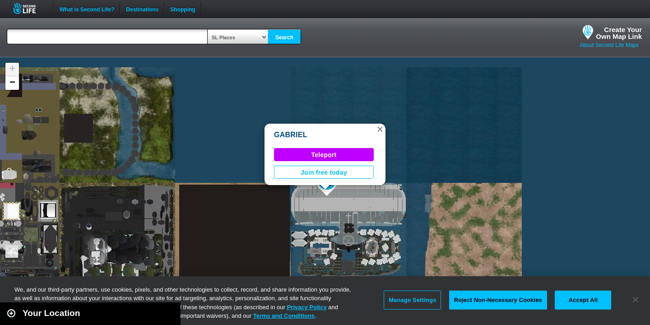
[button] (380, 129)
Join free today (324, 172)
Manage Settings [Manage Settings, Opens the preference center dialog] (412, 300)
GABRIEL (290, 135)
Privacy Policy (306, 307)
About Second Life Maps (609, 45)
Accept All (583, 300)
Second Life (29, 8)
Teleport (324, 154)
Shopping (182, 8)
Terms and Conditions (284, 315)
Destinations (142, 8)
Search (284, 37)
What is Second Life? (87, 8)
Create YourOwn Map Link (619, 33)
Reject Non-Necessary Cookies (498, 300)
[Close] (635, 300)
